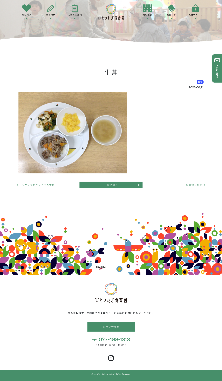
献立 (200, 82)
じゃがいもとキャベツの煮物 (35, 185)
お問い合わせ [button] (111, 327)
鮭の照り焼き (196, 185)
